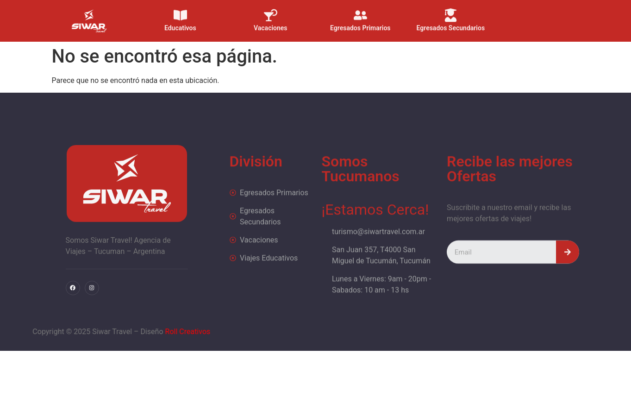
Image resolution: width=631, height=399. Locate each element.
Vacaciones (270, 22)
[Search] (567, 271)
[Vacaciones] (270, 10)
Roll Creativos (119, 331)
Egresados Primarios (361, 22)
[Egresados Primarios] (360, 10)
